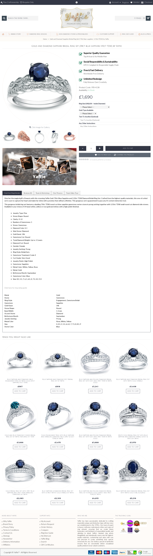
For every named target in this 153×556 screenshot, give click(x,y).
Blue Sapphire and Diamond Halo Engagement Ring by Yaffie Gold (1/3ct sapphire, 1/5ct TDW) (20, 381)
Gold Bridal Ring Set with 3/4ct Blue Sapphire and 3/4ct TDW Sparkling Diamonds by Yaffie (20, 492)
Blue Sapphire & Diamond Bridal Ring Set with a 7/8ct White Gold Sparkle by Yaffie (58, 491)
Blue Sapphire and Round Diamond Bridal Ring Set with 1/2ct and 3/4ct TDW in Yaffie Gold (95, 381)
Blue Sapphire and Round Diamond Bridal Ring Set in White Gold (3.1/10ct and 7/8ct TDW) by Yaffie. (95, 492)
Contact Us (7, 533)
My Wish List (45, 536)
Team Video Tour (72, 193)
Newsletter (7, 539)
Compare (44, 530)
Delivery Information (11, 542)
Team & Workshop (42, 193)
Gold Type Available (86, 110)
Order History (46, 527)
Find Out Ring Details (12, 193)
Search (43, 542)
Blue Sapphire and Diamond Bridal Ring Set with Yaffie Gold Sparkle (133, 380)
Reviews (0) (28, 193)
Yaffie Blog (44, 539)
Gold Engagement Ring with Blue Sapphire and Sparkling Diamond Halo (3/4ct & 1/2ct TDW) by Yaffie (57, 436)
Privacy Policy (8, 527)
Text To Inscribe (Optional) (88, 117)
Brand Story (7, 524)
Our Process (58, 193)
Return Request (47, 524)
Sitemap (5, 536)
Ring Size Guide (46, 533)
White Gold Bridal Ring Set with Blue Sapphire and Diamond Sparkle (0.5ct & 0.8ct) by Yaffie (133, 436)
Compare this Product (125, 155)
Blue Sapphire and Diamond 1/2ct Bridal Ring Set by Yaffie (57, 380)
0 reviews (94, 160)
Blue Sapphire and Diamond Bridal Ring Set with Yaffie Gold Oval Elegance (133, 491)
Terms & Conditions (10, 530)
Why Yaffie (7, 521)
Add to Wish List (104, 155)
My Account (45, 521)
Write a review (105, 160)
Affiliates (6, 545)
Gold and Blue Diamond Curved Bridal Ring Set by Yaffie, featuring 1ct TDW (20, 436)
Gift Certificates (47, 545)
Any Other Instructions (87, 123)
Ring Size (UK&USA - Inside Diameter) (92, 104)
